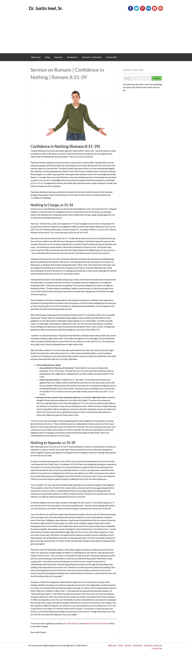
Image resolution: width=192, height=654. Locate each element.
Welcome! (36, 57)
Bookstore (72, 57)
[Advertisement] (96, 35)
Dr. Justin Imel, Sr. (46, 8)
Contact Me (111, 57)
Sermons (58, 57)
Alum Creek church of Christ (96, 623)
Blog (47, 57)
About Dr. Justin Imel (91, 57)
